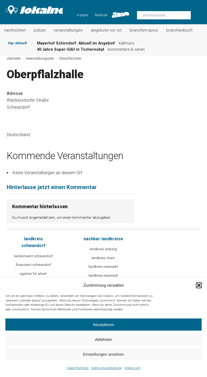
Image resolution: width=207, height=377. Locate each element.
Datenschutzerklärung (106, 368)
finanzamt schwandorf (33, 265)
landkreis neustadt (103, 275)
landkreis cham (103, 258)
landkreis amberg (103, 249)
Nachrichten (15, 30)
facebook (101, 15)
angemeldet (38, 217)
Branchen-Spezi (144, 30)
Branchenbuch (179, 30)
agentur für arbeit (33, 274)
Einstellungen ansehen (103, 354)
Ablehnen (103, 339)
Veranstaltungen (68, 30)
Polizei (40, 30)
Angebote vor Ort (106, 30)
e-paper (82, 15)
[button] (199, 285)
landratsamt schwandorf (33, 256)
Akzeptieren (103, 324)
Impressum (132, 368)
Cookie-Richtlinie (78, 368)
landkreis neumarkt (103, 267)
